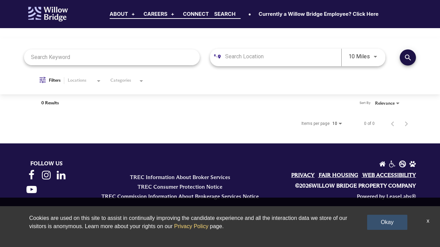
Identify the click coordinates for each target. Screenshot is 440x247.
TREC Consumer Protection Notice (180, 187)
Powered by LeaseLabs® (386, 196)
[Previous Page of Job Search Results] (392, 123)
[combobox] (112, 57)
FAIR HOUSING (338, 175)
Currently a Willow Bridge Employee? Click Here (318, 14)
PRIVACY (303, 175)
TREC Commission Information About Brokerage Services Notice (180, 196)
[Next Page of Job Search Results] (406, 123)
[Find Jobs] (408, 57)
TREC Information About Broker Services (180, 177)
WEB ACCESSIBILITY (389, 175)
